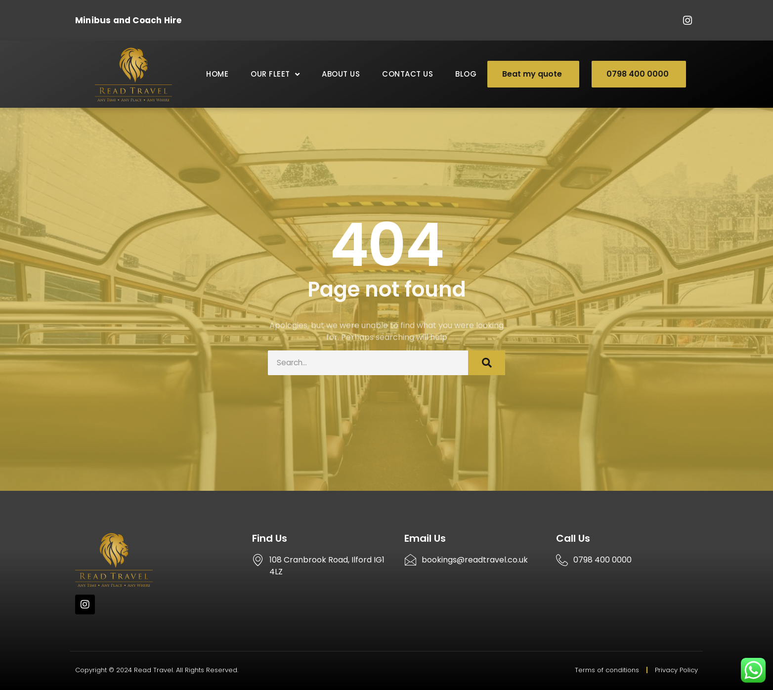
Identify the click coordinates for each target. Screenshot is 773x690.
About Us (341, 74)
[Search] (486, 362)
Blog (465, 74)
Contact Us (407, 74)
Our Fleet (275, 74)
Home (217, 74)
